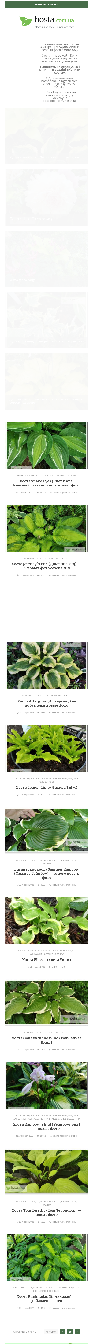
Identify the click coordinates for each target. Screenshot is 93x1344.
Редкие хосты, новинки (29, 1168)
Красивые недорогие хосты (30, 464)
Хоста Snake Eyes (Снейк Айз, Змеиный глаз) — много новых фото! (46, 169)
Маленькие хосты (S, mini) (59, 464)
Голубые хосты (25, 162)
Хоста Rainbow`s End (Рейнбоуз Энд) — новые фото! (46, 812)
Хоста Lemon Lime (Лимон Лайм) (46, 473)
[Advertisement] (46, 296)
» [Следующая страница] (77, 1017)
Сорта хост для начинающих (44, 805)
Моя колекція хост (45, 162)
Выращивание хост (22, 1079)
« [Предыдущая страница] (62, 1017)
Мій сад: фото (19, 1092)
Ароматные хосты (22, 974)
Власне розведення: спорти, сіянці (33, 1073)
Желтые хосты (23, 1143)
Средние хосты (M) (66, 162)
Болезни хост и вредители (31, 1086)
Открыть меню (46, 4)
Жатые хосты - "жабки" (58, 382)
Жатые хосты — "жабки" (30, 1136)
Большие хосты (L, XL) (36, 244)
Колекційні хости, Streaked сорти (35, 1149)
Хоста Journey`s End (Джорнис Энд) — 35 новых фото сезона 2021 (46, 252)
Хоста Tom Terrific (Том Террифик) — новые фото (47, 898)
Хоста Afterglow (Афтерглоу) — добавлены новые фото (46, 389)
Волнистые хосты (27, 637)
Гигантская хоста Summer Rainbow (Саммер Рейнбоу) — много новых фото (46, 559)
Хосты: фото (21, 1098)
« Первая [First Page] (51, 1017)
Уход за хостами (20, 1200)
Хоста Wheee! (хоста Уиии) (46, 645)
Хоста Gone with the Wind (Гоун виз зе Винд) (46, 726)
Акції (12, 1067)
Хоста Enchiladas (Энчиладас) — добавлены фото (46, 984)
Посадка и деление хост (26, 1194)
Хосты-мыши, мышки (27, 1187)
